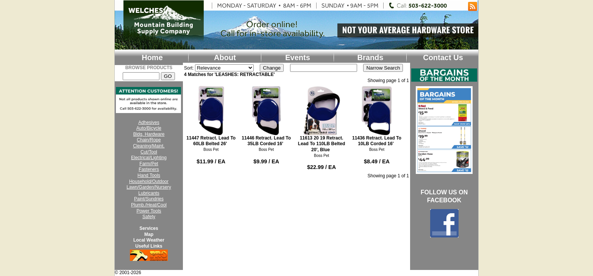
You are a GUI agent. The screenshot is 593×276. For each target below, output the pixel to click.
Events (297, 57)
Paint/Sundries (149, 199)
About (225, 57)
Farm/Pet (148, 163)
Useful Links (148, 246)
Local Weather (148, 240)
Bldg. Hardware (149, 134)
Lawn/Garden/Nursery (148, 187)
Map (148, 234)
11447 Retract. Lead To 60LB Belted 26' (211, 116)
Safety (148, 216)
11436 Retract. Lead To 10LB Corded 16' (377, 116)
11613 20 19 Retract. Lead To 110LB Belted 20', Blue (321, 119)
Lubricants (148, 193)
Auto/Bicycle (148, 128)
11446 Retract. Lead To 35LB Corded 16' (266, 116)
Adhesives (148, 122)
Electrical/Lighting (149, 157)
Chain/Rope (149, 140)
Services (148, 228)
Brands (370, 57)
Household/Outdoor (149, 181)
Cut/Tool (148, 152)
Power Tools (148, 211)
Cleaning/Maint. (148, 146)
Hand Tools (148, 175)
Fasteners (149, 169)
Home (152, 57)
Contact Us (443, 57)
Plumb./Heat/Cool (149, 205)
